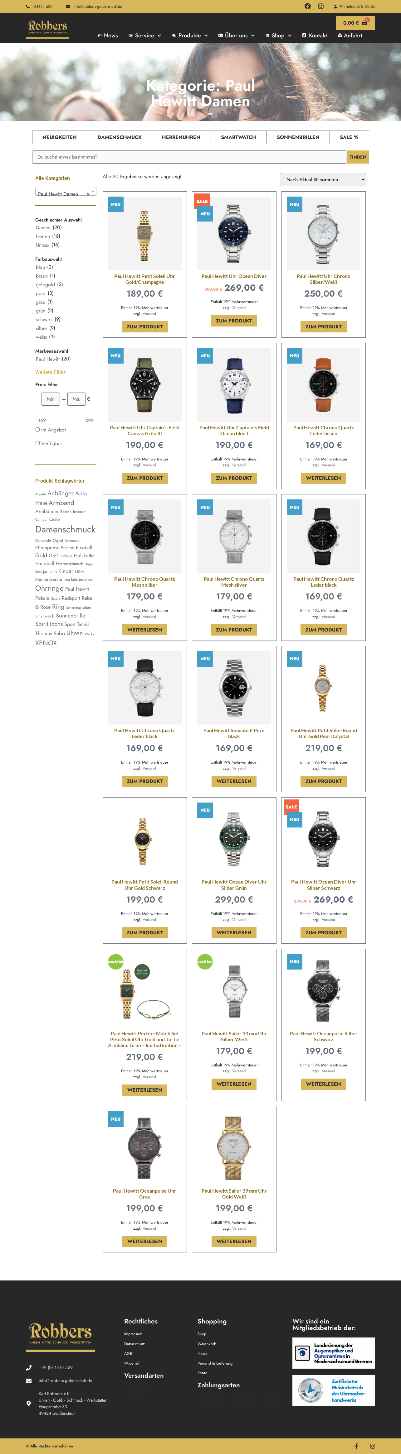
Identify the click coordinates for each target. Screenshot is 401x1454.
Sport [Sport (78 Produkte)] (70, 624)
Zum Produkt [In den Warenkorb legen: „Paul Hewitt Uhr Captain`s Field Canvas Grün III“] (145, 478)
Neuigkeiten (59, 137)
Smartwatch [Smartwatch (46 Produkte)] (44, 616)
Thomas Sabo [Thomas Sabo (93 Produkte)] (50, 633)
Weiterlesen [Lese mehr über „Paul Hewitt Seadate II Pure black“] (234, 781)
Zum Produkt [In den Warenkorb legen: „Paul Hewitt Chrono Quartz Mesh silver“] (234, 629)
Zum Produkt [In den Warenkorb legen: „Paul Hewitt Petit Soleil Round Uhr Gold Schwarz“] (145, 932)
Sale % (349, 137)
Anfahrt (350, 35)
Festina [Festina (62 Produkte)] (67, 548)
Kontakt (314, 35)
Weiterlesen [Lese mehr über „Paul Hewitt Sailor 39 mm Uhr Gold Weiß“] (234, 1241)
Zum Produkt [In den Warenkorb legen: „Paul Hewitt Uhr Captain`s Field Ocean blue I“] (234, 478)
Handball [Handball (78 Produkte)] (44, 563)
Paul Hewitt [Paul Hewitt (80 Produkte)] (77, 589)
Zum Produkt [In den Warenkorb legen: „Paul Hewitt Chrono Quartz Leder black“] (324, 629)
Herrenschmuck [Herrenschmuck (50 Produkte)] (69, 564)
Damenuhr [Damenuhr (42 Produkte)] (43, 540)
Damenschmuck (119, 137)
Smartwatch (238, 137)
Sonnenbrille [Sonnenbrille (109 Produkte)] (70, 616)
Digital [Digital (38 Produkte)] (58, 540)
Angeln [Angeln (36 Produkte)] (40, 494)
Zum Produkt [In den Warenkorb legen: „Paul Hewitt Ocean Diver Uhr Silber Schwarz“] (324, 932)
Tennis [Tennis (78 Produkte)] (83, 624)
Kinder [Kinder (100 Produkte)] (65, 571)
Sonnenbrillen (298, 137)
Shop (279, 35)
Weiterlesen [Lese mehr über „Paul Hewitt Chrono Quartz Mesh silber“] (144, 629)
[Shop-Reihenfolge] (323, 179)
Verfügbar (51, 443)
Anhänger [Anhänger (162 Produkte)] (60, 493)
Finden (356, 156)
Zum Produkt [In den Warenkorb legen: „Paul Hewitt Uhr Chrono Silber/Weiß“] (324, 326)
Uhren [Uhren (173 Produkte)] (74, 633)
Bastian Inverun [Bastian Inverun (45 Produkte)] (73, 512)
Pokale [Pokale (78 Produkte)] (42, 598)
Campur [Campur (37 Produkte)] (41, 519)
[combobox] (65, 191)
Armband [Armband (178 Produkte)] (61, 503)
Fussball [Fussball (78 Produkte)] (84, 547)
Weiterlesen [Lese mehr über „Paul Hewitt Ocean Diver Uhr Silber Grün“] (234, 932)
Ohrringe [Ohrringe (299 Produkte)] (49, 588)
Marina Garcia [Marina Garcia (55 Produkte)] (48, 579)
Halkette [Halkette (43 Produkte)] (66, 556)
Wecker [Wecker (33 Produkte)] (90, 634)
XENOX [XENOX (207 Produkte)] (46, 643)
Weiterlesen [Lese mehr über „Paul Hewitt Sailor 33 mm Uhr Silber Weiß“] (234, 1084)
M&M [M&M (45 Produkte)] (79, 571)
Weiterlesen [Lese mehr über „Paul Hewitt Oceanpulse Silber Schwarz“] (323, 1084)
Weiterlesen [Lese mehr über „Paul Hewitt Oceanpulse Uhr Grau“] (144, 1241)
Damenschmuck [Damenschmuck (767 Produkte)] (65, 529)
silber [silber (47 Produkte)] (86, 607)
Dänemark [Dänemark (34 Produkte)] (72, 540)
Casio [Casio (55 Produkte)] (54, 519)
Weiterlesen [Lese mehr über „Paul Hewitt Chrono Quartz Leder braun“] (323, 478)
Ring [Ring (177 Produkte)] (58, 606)
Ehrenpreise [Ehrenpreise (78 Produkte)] (47, 547)
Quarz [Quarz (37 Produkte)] (55, 598)
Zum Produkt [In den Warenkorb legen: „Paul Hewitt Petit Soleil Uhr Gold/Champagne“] (145, 326)
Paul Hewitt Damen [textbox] (64, 194)
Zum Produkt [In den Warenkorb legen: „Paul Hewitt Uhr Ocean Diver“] (234, 320)
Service (145, 35)
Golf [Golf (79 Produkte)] (53, 555)
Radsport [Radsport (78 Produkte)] (71, 598)
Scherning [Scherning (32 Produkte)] (73, 607)
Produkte (190, 35)
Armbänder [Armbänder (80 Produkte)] (47, 511)
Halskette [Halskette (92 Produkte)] (84, 555)
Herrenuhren (181, 137)
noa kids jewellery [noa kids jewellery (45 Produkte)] (78, 579)
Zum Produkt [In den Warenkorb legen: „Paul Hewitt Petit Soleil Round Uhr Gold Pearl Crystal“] (324, 781)
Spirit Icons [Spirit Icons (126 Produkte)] (49, 624)
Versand (149, 314)
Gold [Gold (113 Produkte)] (41, 555)
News (108, 35)
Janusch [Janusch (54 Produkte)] (50, 571)
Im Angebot (53, 429)
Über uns (236, 35)
